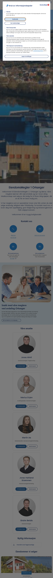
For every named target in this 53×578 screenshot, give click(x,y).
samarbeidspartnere (38, 50)
